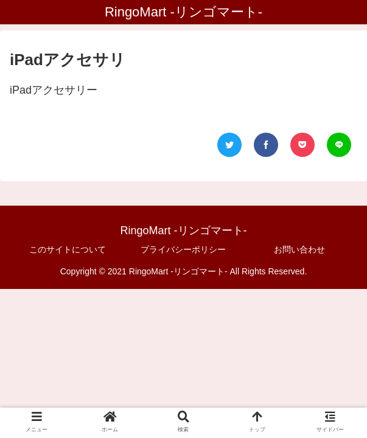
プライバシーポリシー (183, 249)
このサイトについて (67, 249)
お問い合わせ (299, 249)
